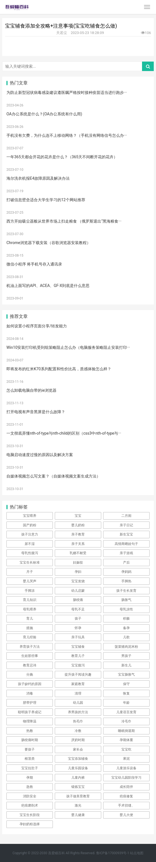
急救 (29, 787)
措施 (29, 628)
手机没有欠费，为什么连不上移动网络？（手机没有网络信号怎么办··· (66, 135)
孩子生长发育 (126, 591)
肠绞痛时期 (29, 740)
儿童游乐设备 (126, 768)
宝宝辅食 (78, 647)
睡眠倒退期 (126, 731)
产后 (126, 562)
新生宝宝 (126, 534)
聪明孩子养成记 (29, 712)
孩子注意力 (29, 534)
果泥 (126, 759)
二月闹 (126, 516)
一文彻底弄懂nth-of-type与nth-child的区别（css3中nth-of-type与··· (63, 433)
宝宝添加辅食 (78, 759)
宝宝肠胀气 (126, 674)
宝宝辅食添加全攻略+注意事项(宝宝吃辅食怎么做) (61, 26)
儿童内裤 (78, 778)
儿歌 (126, 637)
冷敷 (78, 731)
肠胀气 (126, 600)
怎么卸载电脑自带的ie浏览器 (31, 390)
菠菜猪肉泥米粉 (126, 647)
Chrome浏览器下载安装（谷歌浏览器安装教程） (48, 242)
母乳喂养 (29, 609)
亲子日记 (126, 525)
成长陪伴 (126, 787)
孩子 (78, 618)
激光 (78, 805)
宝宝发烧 (78, 581)
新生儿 (126, 665)
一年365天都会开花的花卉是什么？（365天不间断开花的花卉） (61, 157)
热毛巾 (78, 721)
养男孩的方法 (78, 712)
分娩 (29, 674)
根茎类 (30, 759)
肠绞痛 (78, 600)
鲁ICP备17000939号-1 (112, 853)
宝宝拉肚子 (29, 768)
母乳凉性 (126, 609)
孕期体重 (126, 740)
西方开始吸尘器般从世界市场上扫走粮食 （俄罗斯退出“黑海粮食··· (63, 221)
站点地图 (136, 853)
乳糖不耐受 (78, 553)
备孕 (126, 628)
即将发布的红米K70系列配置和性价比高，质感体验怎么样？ (58, 369)
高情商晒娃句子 (126, 544)
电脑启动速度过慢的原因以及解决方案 (39, 454)
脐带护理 (29, 703)
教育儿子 (78, 656)
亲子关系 (78, 544)
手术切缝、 (126, 805)
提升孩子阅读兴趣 (78, 674)
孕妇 (78, 572)
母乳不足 (78, 609)
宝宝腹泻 (78, 665)
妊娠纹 (78, 562)
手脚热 (126, 581)
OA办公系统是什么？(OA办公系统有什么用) (44, 114)
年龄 (126, 703)
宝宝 (78, 516)
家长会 (78, 749)
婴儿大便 (126, 815)
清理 (78, 693)
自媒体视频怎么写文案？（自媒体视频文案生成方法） (53, 476)
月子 (29, 572)
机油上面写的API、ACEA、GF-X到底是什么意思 (47, 285)
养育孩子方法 (30, 647)
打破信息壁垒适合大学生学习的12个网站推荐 (45, 200)
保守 (126, 684)
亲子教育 (78, 534)
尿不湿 (30, 544)
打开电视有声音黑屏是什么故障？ (35, 412)
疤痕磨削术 (29, 805)
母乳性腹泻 (29, 553)
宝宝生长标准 (30, 562)
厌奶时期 (78, 740)
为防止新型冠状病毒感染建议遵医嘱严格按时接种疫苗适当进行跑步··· (66, 92)
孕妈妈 (126, 572)
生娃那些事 (29, 656)
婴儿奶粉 (78, 525)
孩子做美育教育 (78, 796)
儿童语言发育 (126, 712)
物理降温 (29, 721)
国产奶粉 (29, 525)
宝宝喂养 (29, 516)
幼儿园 (78, 703)
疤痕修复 (126, 796)
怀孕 (78, 628)
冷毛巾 (126, 721)
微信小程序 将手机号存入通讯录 (34, 264)
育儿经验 (29, 637)
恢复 (126, 693)
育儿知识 (29, 600)
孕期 (29, 778)
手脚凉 (30, 591)
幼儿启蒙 (78, 591)
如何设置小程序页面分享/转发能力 (36, 326)
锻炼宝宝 (78, 787)
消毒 (29, 693)
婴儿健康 (78, 815)
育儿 (29, 618)
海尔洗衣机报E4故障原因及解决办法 (38, 178)
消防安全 (29, 796)
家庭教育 (78, 684)
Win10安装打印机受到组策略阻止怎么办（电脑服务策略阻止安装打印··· (68, 347)
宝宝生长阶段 (30, 815)
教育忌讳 (29, 665)
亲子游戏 (126, 553)
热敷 (29, 731)
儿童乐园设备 (78, 768)
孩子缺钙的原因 (29, 684)
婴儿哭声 (29, 581)
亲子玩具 (78, 637)
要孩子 (30, 749)
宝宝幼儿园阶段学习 (126, 778)
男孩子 (126, 656)
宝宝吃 (126, 749)
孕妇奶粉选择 (30, 824)
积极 (126, 618)
